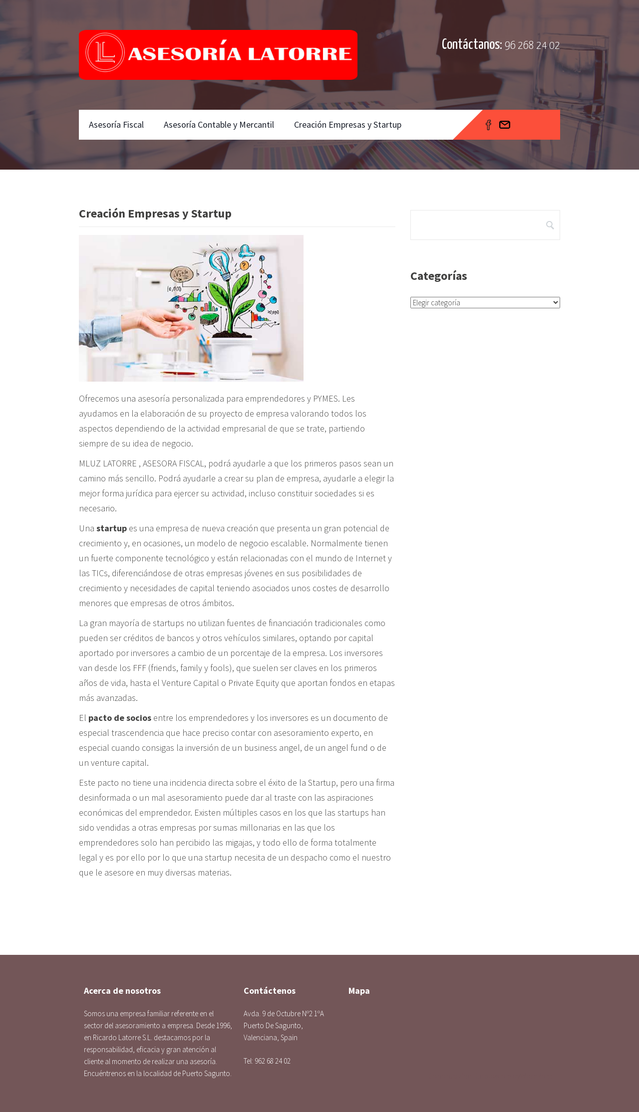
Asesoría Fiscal (116, 124)
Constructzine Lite (456, 1076)
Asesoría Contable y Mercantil (219, 124)
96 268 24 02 (532, 45)
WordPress (536, 1076)
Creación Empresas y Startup (347, 124)
